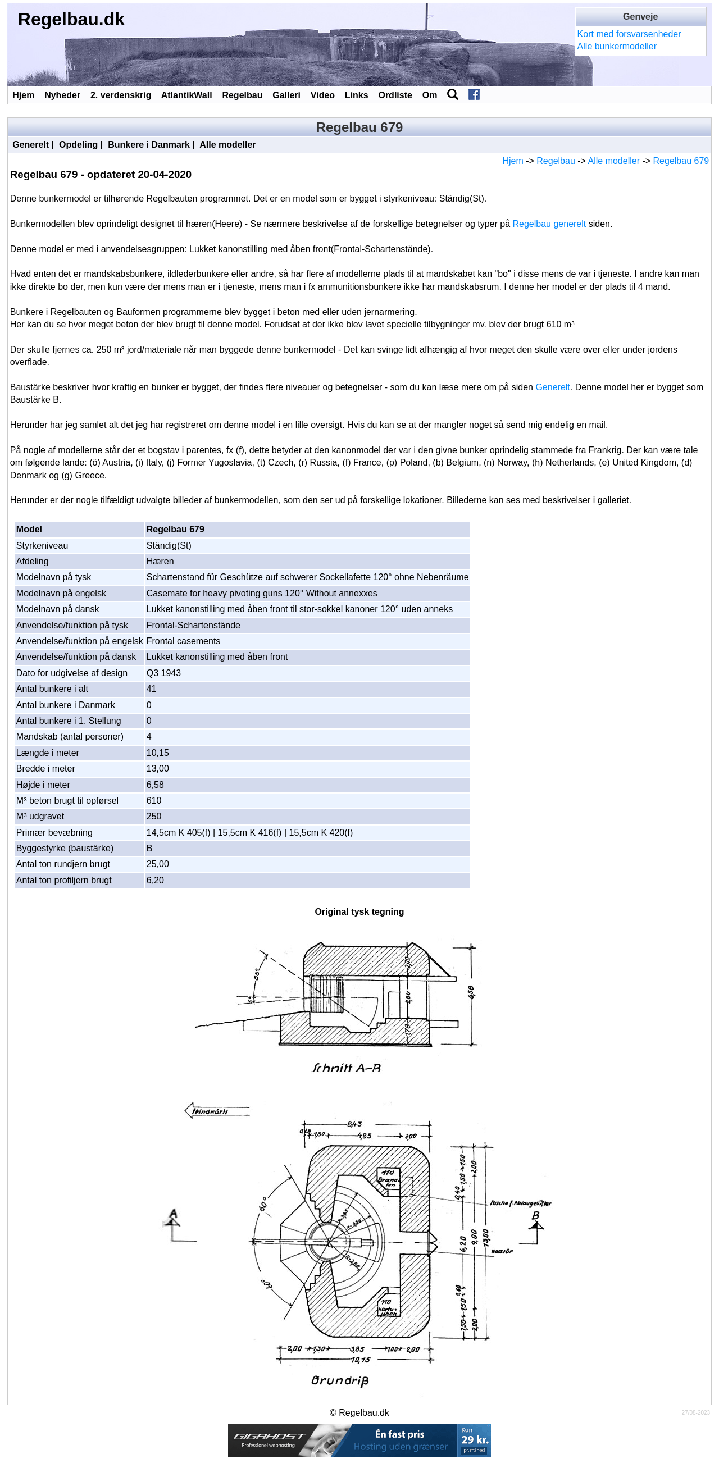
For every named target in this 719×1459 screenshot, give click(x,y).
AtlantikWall (186, 95)
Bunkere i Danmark (149, 144)
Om (430, 95)
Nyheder (62, 95)
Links (356, 95)
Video (323, 95)
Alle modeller (227, 144)
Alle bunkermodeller (617, 46)
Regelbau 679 (681, 161)
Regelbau (242, 95)
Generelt (30, 144)
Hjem (23, 95)
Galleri (286, 95)
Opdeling (78, 144)
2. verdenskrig (121, 95)
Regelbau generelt (549, 224)
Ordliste (395, 95)
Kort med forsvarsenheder (629, 34)
